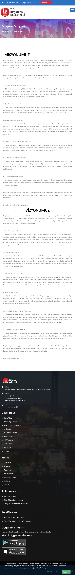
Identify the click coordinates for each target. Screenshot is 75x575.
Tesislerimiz (7, 474)
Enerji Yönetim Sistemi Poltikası (15, 504)
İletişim (6, 481)
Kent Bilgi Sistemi (9, 421)
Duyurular (7, 470)
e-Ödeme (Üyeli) (9, 433)
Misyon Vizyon (18, 31)
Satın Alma (7, 418)
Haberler (6, 462)
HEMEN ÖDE (46, 3)
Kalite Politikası (9, 496)
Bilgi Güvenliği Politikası (12, 500)
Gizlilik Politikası (53, 572)
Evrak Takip (7, 447)
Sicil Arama (7, 436)
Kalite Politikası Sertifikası (13, 517)
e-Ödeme (6, 429)
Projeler (6, 466)
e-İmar (5, 451)
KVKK (5, 485)
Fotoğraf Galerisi (9, 477)
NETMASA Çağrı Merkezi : (25, 3)
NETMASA (7, 440)
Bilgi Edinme (8, 444)
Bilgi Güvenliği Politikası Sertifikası (16, 521)
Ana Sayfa (5, 31)
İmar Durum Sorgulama (11, 425)
